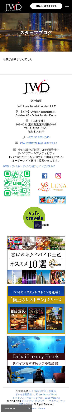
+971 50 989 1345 (38, 137)
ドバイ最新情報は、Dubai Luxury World (36, 394)
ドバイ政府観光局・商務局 (42, 391)
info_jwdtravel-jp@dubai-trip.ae (38, 143)
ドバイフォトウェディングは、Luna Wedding (36, 397)
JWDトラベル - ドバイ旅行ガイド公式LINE (29, 166)
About (42, 408)
